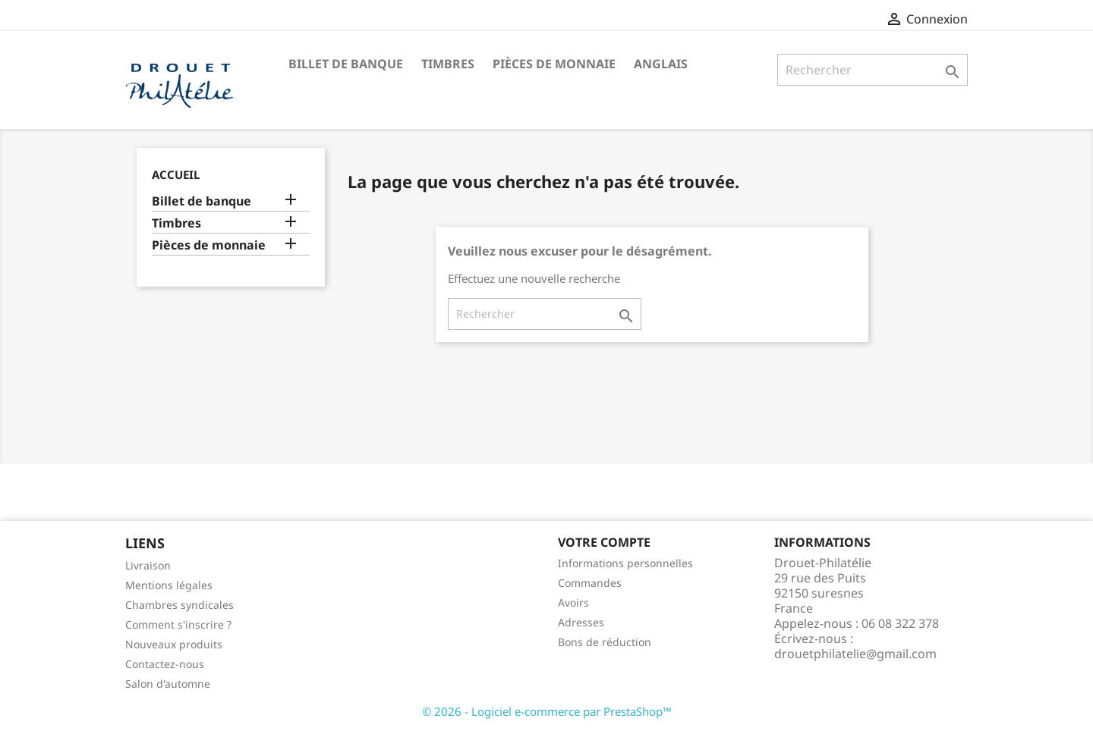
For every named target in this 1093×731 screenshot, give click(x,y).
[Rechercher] (872, 70)
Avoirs (573, 602)
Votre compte (604, 542)
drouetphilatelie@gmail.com (855, 653)
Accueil (176, 174)
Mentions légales (169, 585)
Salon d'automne (167, 683)
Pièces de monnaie (554, 63)
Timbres (447, 63)
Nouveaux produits (173, 644)
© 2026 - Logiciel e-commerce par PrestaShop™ (547, 711)
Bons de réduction (604, 642)
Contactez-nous (164, 664)
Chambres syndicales (179, 605)
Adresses (581, 622)
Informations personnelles (625, 563)
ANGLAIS (661, 63)
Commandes (590, 583)
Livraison (148, 565)
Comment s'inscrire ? (178, 624)
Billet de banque (345, 63)
